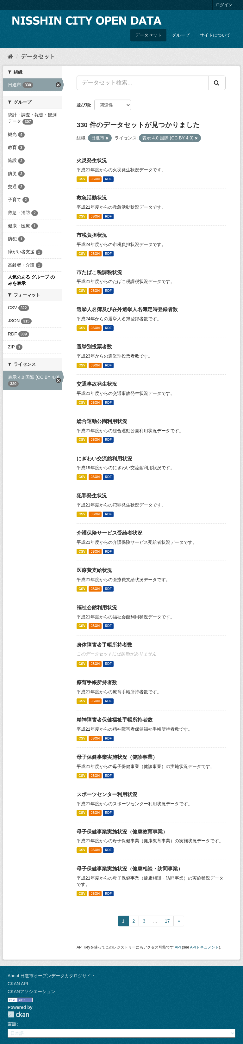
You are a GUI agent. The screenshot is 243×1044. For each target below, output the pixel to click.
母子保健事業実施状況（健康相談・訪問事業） (130, 868)
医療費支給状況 (94, 570)
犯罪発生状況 (92, 495)
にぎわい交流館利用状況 (104, 458)
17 (167, 921)
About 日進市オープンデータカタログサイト (52, 975)
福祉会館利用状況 (97, 607)
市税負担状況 (92, 235)
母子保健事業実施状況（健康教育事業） (122, 831)
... (155, 921)
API (178, 947)
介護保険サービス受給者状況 (109, 533)
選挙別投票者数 (94, 346)
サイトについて (215, 35)
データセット (148, 35)
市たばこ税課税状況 (99, 272)
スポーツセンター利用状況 (107, 794)
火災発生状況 (92, 160)
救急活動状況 (92, 197)
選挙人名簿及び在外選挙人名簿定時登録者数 (127, 309)
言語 (12, 1024)
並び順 (83, 104)
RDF (108, 179)
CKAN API (18, 983)
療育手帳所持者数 (97, 682)
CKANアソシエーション (31, 991)
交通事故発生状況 (97, 384)
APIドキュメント (204, 947)
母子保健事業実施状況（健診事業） (117, 757)
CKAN (18, 1014)
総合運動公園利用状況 (102, 421)
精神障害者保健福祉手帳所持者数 (115, 719)
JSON (95, 179)
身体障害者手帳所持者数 (104, 645)
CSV (81, 179)
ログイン (224, 5)
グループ (181, 35)
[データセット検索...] (143, 83)
